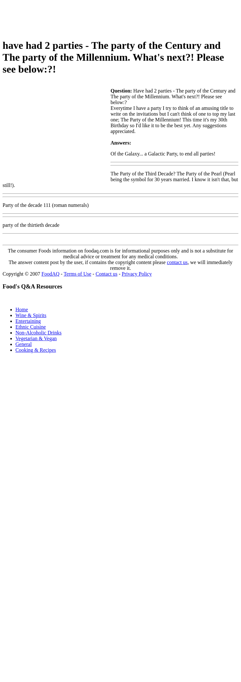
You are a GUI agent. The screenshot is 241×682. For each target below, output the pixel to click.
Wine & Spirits (30, 315)
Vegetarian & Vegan (36, 338)
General (23, 344)
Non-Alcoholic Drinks (38, 332)
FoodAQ (50, 274)
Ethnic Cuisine (30, 327)
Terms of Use (77, 274)
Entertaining (28, 321)
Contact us (106, 274)
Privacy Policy (137, 274)
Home (21, 309)
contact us (177, 262)
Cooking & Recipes (35, 350)
